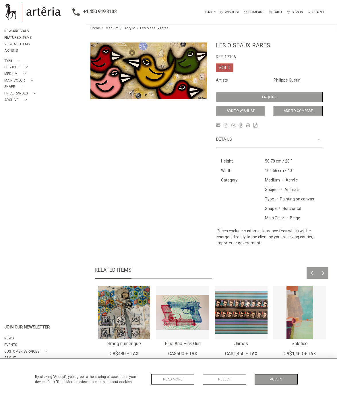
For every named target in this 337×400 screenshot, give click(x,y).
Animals (291, 189)
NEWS (9, 338)
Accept (276, 379)
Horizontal (291, 208)
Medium (112, 28)
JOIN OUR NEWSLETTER (27, 327)
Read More (173, 379)
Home (95, 28)
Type (269, 199)
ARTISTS (11, 51)
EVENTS (10, 345)
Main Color (274, 218)
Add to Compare (298, 111)
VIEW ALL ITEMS (17, 44)
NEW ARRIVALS (16, 31)
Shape (271, 208)
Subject (272, 189)
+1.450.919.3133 (93, 12)
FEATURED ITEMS (18, 38)
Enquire (269, 97)
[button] (13, 60)
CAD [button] (209, 12)
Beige (295, 218)
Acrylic (129, 28)
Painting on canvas (297, 199)
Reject (224, 379)
